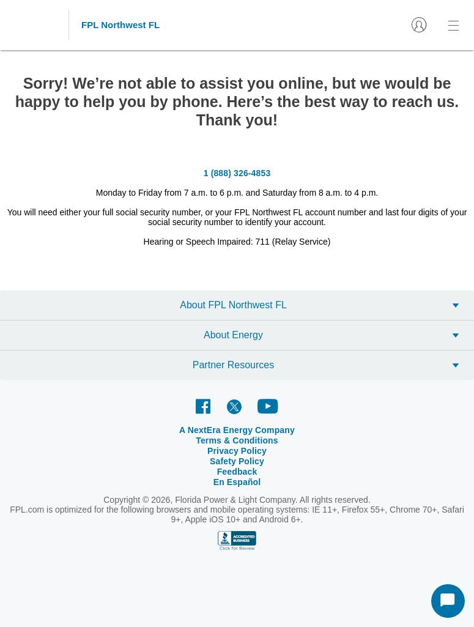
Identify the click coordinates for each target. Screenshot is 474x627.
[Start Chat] (448, 601)
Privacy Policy (237, 451)
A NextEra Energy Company (237, 430)
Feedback (237, 472)
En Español (237, 482)
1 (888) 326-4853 (237, 173)
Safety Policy (237, 461)
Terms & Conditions (237, 440)
